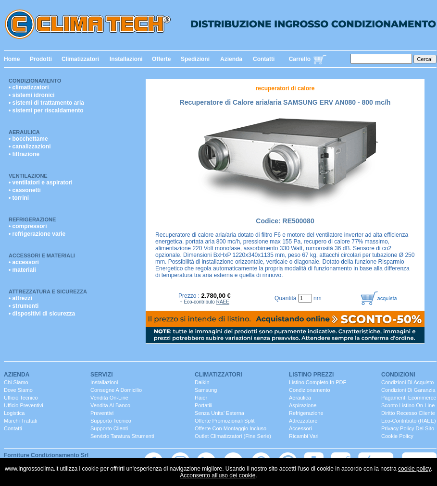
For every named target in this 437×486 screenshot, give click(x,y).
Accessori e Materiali (42, 255)
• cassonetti (25, 190)
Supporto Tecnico (110, 421)
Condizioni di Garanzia (408, 390)
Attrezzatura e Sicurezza (48, 291)
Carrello (300, 59)
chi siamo (16, 382)
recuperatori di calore (285, 88)
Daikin (202, 382)
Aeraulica (24, 132)
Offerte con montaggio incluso (230, 428)
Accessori (300, 428)
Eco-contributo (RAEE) (408, 421)
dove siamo (18, 390)
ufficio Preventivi (23, 405)
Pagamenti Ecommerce (408, 398)
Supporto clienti (109, 428)
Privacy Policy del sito (407, 428)
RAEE (222, 301)
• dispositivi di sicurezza (42, 313)
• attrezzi (20, 298)
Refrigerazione (32, 219)
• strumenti (23, 306)
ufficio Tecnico (21, 398)
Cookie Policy (397, 436)
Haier (201, 398)
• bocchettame (28, 138)
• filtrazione (24, 154)
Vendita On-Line (109, 398)
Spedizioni (195, 59)
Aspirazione (302, 405)
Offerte (161, 59)
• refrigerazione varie (37, 234)
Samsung (206, 390)
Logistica (14, 413)
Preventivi (101, 413)
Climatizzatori (80, 59)
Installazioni (126, 59)
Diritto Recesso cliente (408, 413)
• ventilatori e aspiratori (41, 182)
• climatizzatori (29, 87)
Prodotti (41, 59)
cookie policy (414, 468)
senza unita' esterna (219, 413)
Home (12, 59)
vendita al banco (110, 405)
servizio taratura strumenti (122, 436)
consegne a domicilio (116, 390)
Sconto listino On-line (408, 405)
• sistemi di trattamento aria (46, 102)
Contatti (264, 59)
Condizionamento (35, 81)
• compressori (28, 226)
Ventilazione (28, 176)
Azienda (231, 59)
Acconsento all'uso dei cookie (217, 475)
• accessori (24, 262)
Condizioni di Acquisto (407, 382)
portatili (203, 405)
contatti (13, 428)
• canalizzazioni (30, 146)
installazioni (104, 382)
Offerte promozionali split (225, 421)
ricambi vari (304, 436)
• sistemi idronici (32, 95)
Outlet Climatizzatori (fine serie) (233, 436)
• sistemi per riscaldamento (46, 110)
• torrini (19, 197)
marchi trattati (20, 421)
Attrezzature (303, 421)
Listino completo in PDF (317, 382)
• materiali (22, 270)
